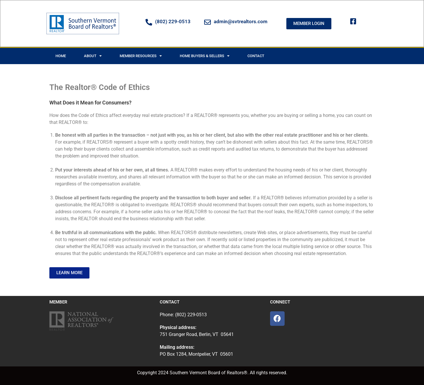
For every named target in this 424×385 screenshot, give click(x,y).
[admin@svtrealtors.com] (207, 22)
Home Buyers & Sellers (204, 56)
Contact (255, 56)
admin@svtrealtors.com (240, 21)
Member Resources (141, 56)
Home (60, 56)
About (93, 56)
